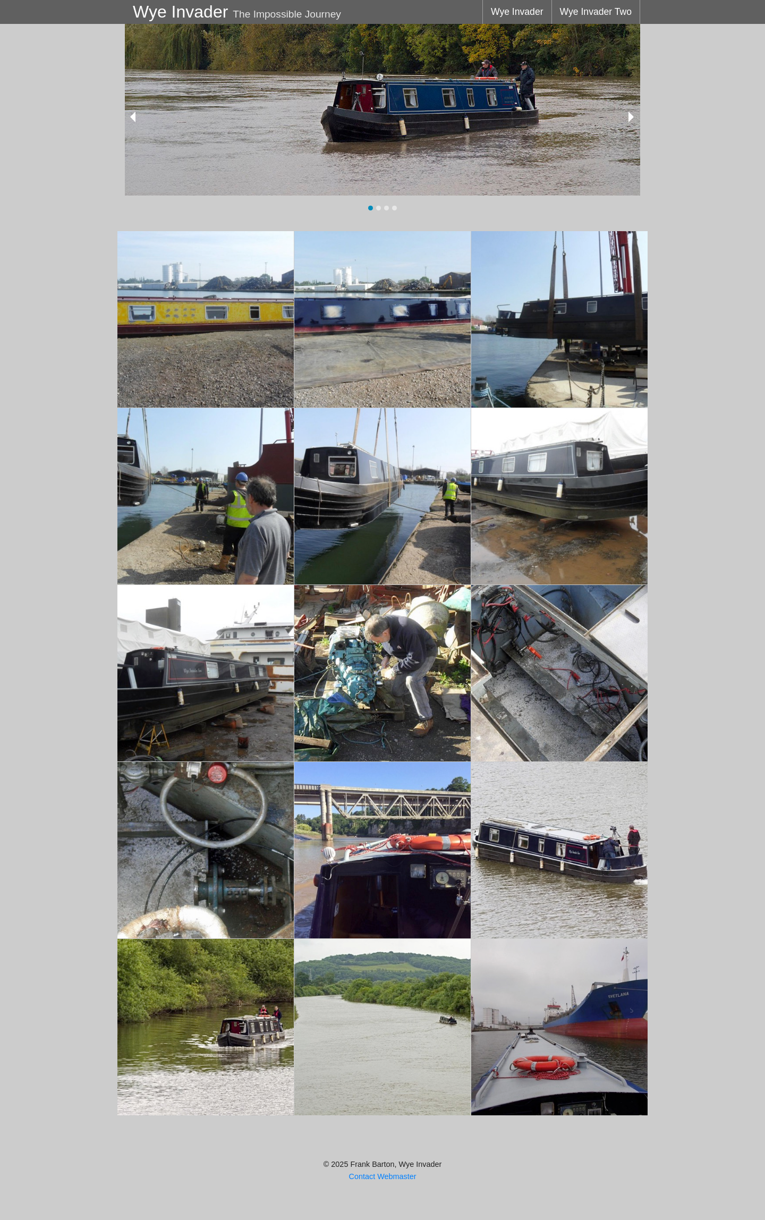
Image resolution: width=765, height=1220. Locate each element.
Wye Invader (517, 11)
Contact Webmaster (382, 1176)
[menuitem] (517, 12)
